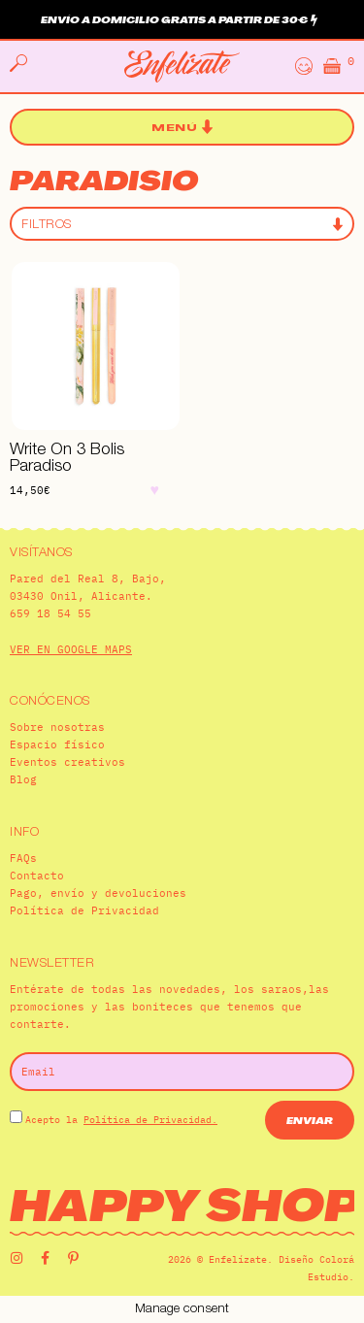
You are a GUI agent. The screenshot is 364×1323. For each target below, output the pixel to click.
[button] (182, 127)
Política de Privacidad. (150, 1119)
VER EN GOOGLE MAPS (71, 649)
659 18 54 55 (50, 613)
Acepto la (121, 1119)
